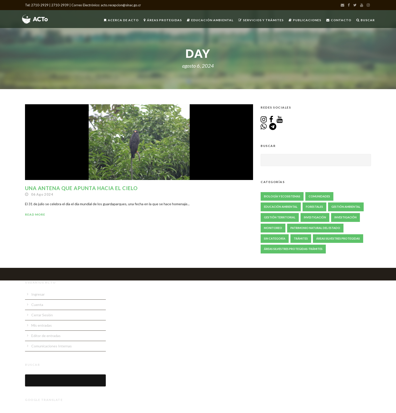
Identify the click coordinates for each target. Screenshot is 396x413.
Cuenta (37, 304)
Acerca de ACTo (121, 20)
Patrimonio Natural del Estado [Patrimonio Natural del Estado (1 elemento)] (315, 227)
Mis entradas (41, 325)
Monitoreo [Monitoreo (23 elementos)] (273, 227)
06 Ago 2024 (42, 194)
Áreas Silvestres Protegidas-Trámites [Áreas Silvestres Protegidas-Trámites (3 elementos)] (293, 248)
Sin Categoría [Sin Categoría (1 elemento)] (274, 238)
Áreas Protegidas (163, 20)
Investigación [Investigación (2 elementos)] (345, 217)
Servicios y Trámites (261, 20)
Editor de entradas (46, 335)
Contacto (338, 20)
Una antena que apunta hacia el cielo (81, 188)
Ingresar (38, 294)
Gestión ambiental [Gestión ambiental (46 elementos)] (345, 206)
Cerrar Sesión (42, 315)
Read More (35, 214)
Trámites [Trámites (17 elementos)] (301, 238)
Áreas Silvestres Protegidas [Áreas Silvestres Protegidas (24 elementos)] (338, 238)
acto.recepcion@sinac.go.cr (121, 5)
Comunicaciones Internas (51, 346)
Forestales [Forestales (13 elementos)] (314, 206)
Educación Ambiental (210, 20)
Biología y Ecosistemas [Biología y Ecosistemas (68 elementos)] (282, 196)
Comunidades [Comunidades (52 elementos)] (319, 196)
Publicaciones (305, 20)
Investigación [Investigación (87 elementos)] (315, 217)
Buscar (365, 20)
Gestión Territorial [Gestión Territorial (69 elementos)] (279, 217)
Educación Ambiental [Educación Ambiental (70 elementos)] (281, 206)
